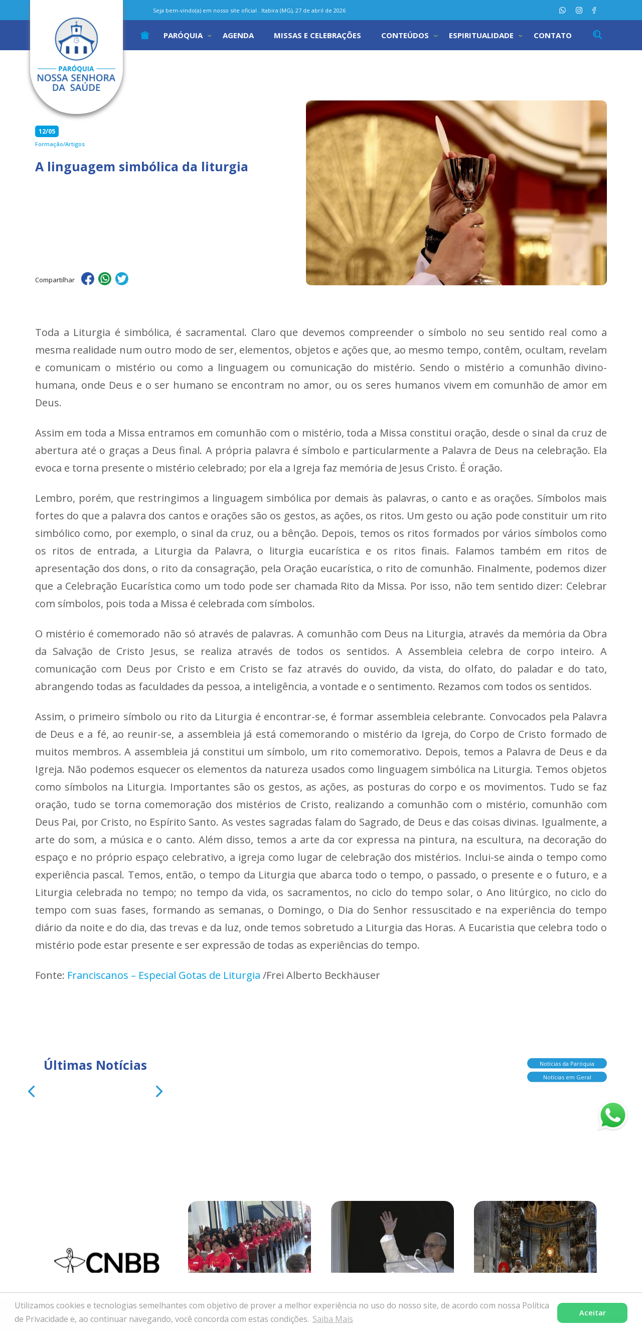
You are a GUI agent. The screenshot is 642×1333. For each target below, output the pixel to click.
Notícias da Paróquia (567, 1060)
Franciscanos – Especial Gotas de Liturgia (163, 975)
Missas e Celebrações (317, 35)
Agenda (238, 35)
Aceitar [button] (592, 1312)
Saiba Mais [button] (332, 1318)
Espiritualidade (481, 35)
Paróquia (183, 35)
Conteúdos (405, 35)
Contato (553, 35)
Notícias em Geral (567, 1074)
